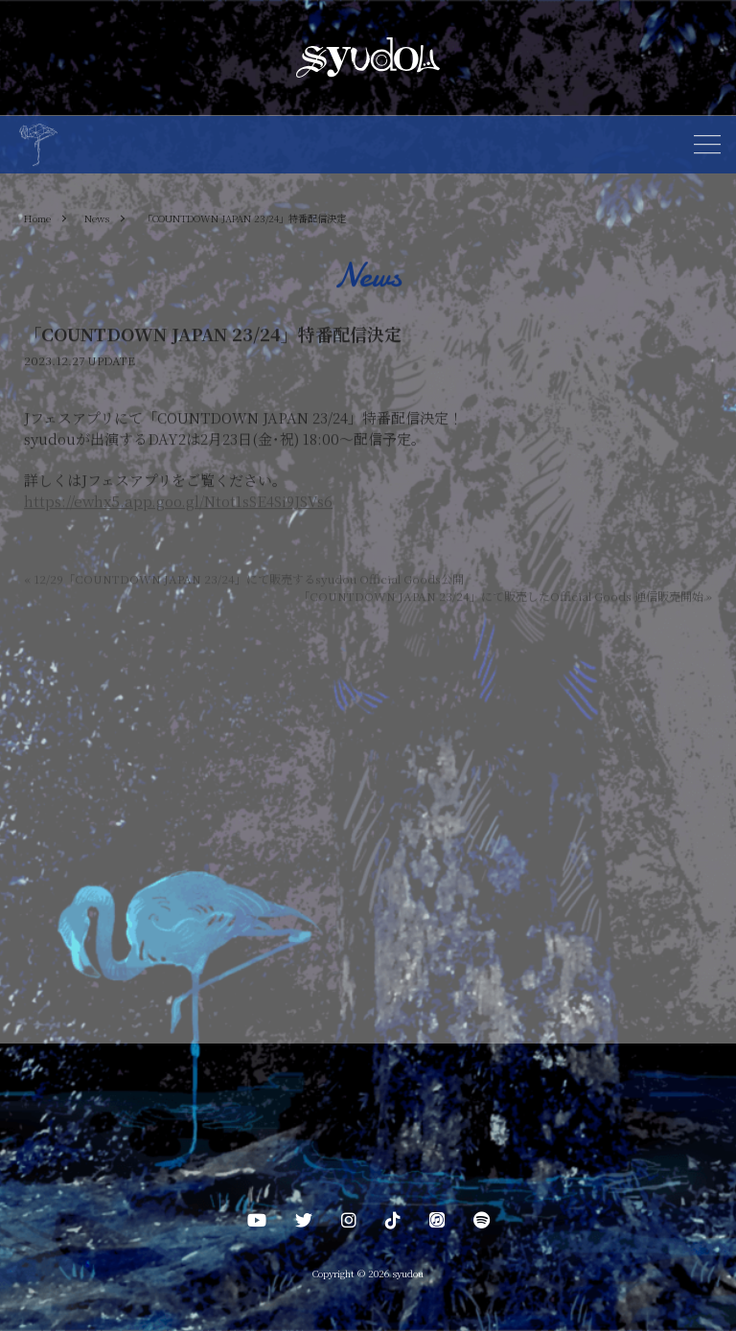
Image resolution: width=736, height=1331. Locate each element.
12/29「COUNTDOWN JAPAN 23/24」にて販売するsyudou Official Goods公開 (244, 580)
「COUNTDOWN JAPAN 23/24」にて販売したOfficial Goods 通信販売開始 (505, 597)
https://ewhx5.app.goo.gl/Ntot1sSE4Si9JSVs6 (178, 503)
